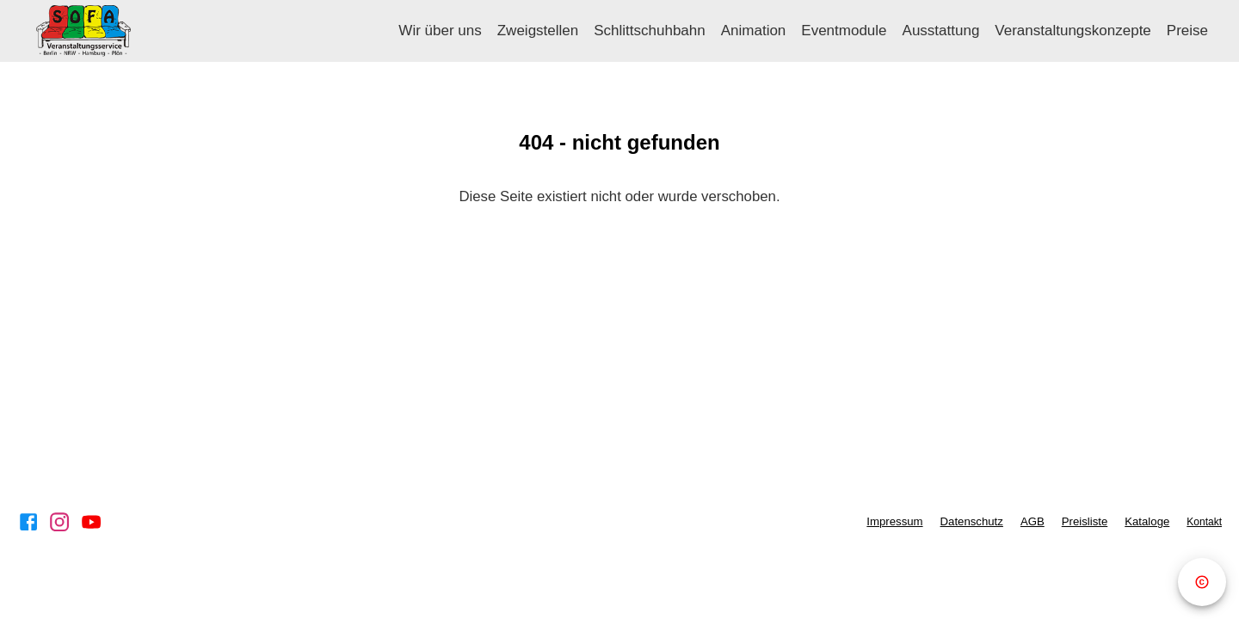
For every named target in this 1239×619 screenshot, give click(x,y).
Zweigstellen (538, 30)
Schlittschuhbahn (649, 30)
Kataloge (1147, 521)
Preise (1187, 30)
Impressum (894, 521)
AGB (1032, 521)
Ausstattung (941, 30)
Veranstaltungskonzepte (1072, 30)
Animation (753, 30)
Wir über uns (439, 30)
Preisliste (1085, 521)
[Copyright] (1202, 582)
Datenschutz (971, 521)
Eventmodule (843, 30)
